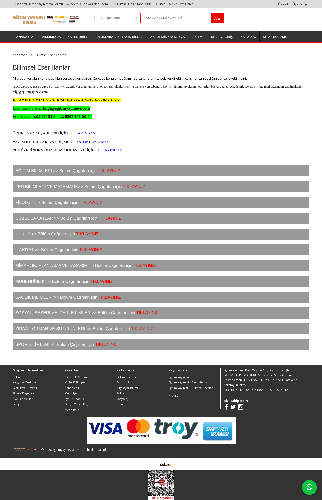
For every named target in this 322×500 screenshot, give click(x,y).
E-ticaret (153, 464)
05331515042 (233, 390)
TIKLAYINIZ (91, 202)
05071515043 (255, 390)
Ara (217, 18)
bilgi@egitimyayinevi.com (30, 92)
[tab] (161, 171)
